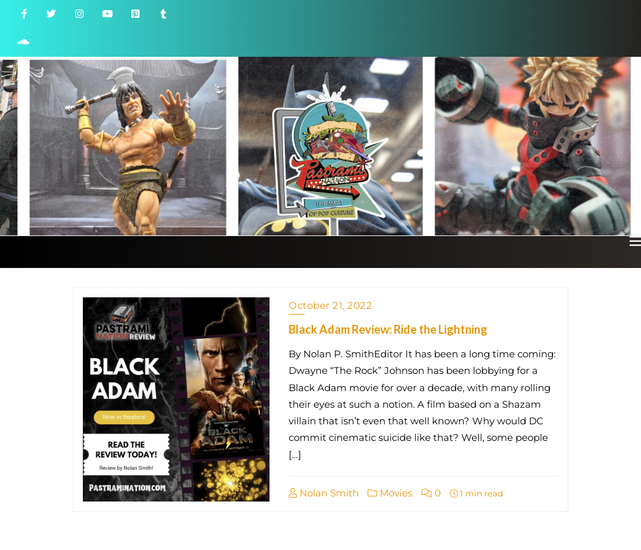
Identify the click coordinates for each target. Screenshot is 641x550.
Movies (390, 493)
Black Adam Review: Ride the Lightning (388, 329)
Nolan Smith (324, 493)
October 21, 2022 (330, 305)
